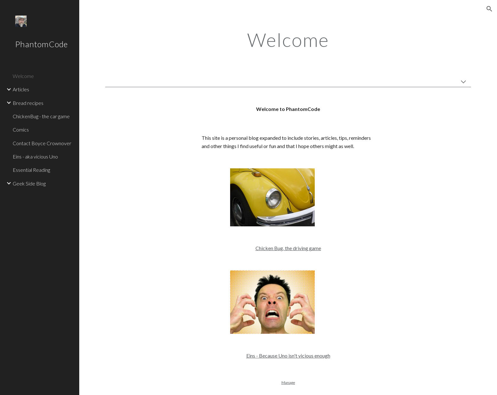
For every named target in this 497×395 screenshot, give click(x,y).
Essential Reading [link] (31, 170)
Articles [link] (21, 89)
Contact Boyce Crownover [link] (42, 143)
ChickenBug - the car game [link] (41, 116)
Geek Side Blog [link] (29, 183)
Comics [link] (21, 129)
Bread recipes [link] (28, 103)
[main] (288, 40)
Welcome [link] (23, 76)
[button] (489, 8)
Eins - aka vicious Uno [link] (35, 156)
